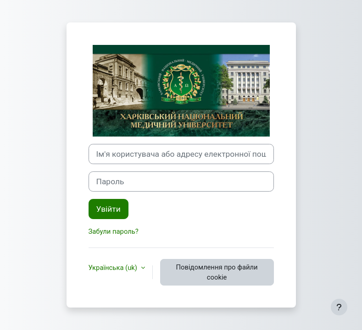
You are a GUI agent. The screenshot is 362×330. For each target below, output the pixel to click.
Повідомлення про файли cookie (217, 272)
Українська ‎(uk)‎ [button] (114, 268)
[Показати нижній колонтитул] (339, 307)
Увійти (108, 209)
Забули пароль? (114, 231)
